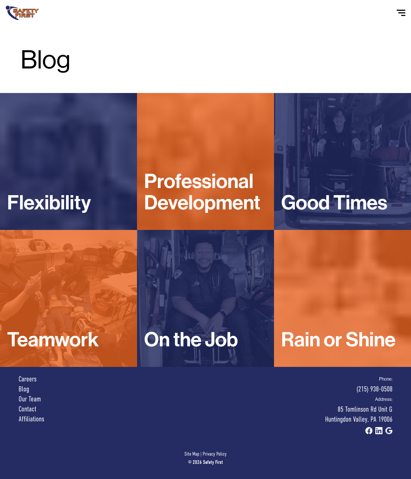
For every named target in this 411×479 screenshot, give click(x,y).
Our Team (30, 399)
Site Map (191, 454)
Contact (27, 409)
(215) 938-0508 (374, 389)
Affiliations (31, 419)
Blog (24, 389)
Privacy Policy (215, 454)
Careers (28, 379)
